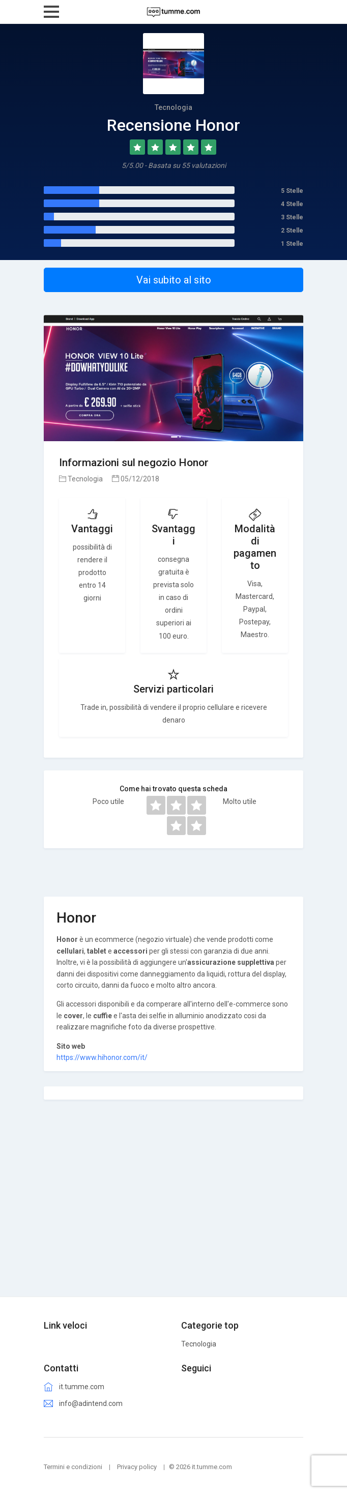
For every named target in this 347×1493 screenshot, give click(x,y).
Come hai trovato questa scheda (173, 789)
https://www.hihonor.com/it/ (102, 1057)
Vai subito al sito (173, 280)
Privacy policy (137, 1467)
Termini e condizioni (73, 1467)
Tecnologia (81, 479)
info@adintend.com (91, 1403)
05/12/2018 (135, 479)
